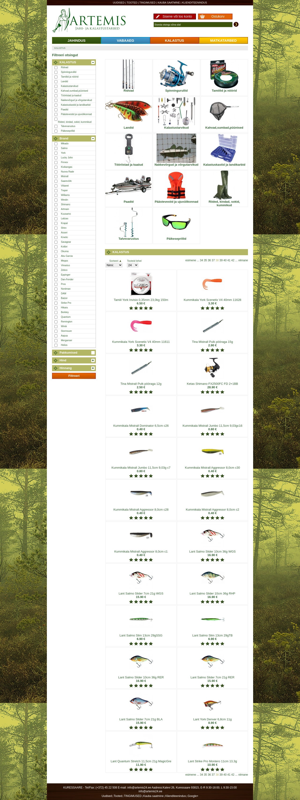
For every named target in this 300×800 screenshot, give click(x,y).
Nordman (66, 289)
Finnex (64, 162)
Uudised (119, 2)
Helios (64, 345)
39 (221, 260)
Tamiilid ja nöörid (69, 76)
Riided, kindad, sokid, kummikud (74, 122)
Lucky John (67, 157)
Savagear (66, 242)
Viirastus (65, 265)
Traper (64, 190)
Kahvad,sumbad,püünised (74, 91)
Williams (65, 195)
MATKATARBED (223, 40)
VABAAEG (125, 40)
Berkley (65, 312)
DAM (63, 293)
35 (205, 260)
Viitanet (65, 185)
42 (232, 260)
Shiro (63, 228)
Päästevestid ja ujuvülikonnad (76, 114)
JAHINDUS (77, 40)
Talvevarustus (68, 126)
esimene (190, 260)
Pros (63, 284)
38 (217, 260)
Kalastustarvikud (69, 86)
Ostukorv (218, 16)
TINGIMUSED (147, 2)
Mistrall (64, 176)
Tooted (132, 2)
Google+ (193, 796)
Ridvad (64, 67)
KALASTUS (174, 40)
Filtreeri (74, 376)
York (63, 153)
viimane (243, 260)
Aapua (64, 335)
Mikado (64, 143)
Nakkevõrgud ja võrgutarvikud (76, 100)
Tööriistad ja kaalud (71, 95)
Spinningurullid (68, 72)
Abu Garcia (67, 256)
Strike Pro (66, 303)
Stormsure (66, 331)
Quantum (66, 317)
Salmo (64, 148)
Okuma (64, 251)
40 (224, 260)
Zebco (64, 270)
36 (209, 260)
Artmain (65, 209)
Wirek (64, 326)
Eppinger (65, 274)
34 (201, 260)
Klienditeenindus (194, 2)
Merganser (66, 340)
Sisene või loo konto (177, 16)
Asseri (64, 232)
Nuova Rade (67, 171)
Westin (64, 199)
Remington (66, 321)
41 (228, 260)
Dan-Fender (67, 279)
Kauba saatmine (169, 2)
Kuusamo (66, 214)
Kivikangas (66, 167)
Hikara (64, 307)
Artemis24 (94, 21)
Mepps (64, 260)
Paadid (64, 109)
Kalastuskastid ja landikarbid (75, 105)
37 (213, 260)
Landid (64, 81)
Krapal (64, 223)
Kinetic (64, 237)
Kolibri (64, 246)
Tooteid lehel (134, 260)
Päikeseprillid (68, 131)
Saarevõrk (66, 181)
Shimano (65, 204)
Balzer (64, 298)
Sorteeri (115, 260)
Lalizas (64, 218)
